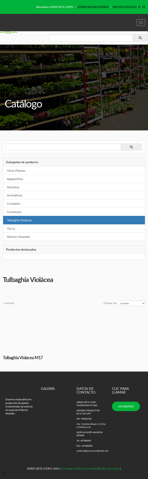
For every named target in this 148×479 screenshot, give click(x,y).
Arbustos (13, 187)
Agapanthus (15, 179)
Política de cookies (109, 468)
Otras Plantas (16, 170)
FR (143, 6)
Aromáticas (14, 195)
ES (139, 6)
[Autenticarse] (4, 472)
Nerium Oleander (18, 236)
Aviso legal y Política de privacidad (79, 468)
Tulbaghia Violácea (19, 220)
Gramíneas (14, 212)
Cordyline (13, 203)
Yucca (11, 228)
